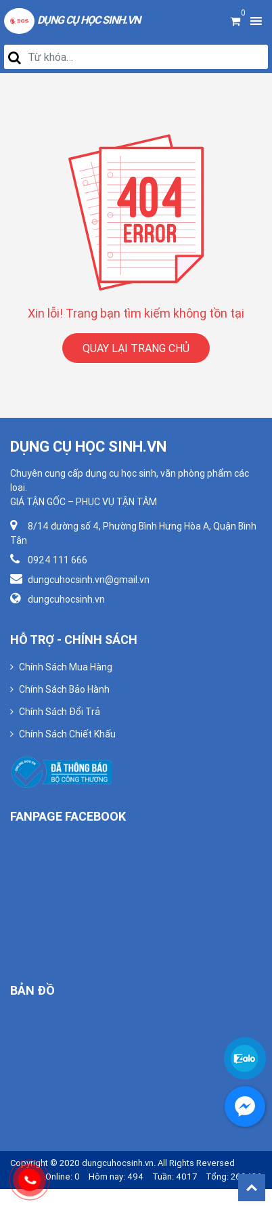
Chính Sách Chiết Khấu (67, 734)
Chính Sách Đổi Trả (59, 712)
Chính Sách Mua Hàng (65, 667)
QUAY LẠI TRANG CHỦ (136, 348)
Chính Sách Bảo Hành (64, 689)
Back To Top (251, 1187)
